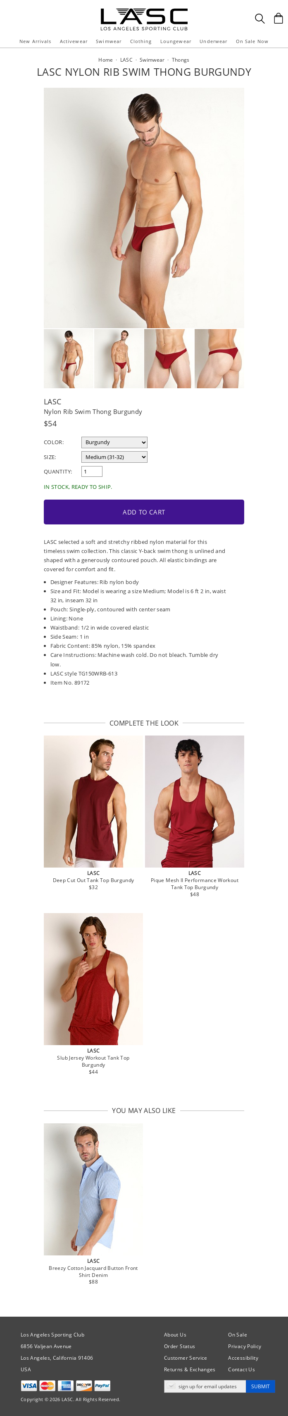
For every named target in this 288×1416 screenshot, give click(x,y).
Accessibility (243, 1357)
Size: (50, 457)
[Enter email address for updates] (205, 1386)
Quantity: (58, 471)
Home (105, 59)
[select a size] (114, 457)
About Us (175, 1334)
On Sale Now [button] (252, 41)
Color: (54, 442)
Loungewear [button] (175, 41)
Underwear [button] (213, 41)
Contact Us (241, 1369)
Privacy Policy (244, 1346)
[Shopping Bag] (278, 18)
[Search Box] (260, 19)
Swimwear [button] (108, 41)
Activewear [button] (74, 41)
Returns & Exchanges (190, 1369)
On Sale (237, 1334)
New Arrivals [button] (35, 41)
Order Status (179, 1346)
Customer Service (185, 1357)
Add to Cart (144, 512)
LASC (52, 401)
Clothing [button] (141, 41)
